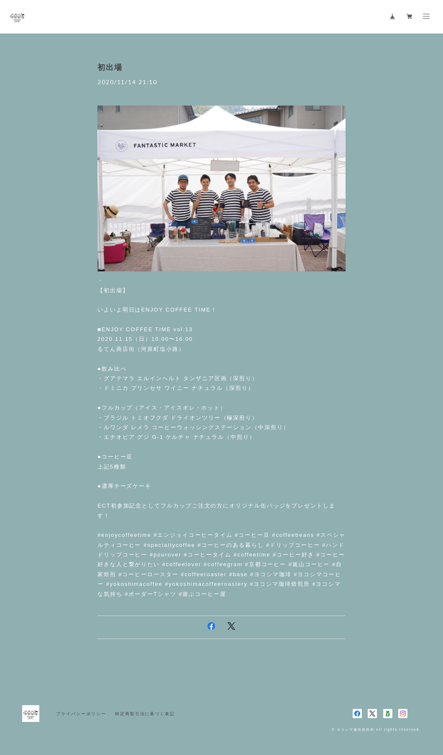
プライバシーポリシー (81, 713)
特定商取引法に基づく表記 (145, 713)
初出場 (110, 67)
